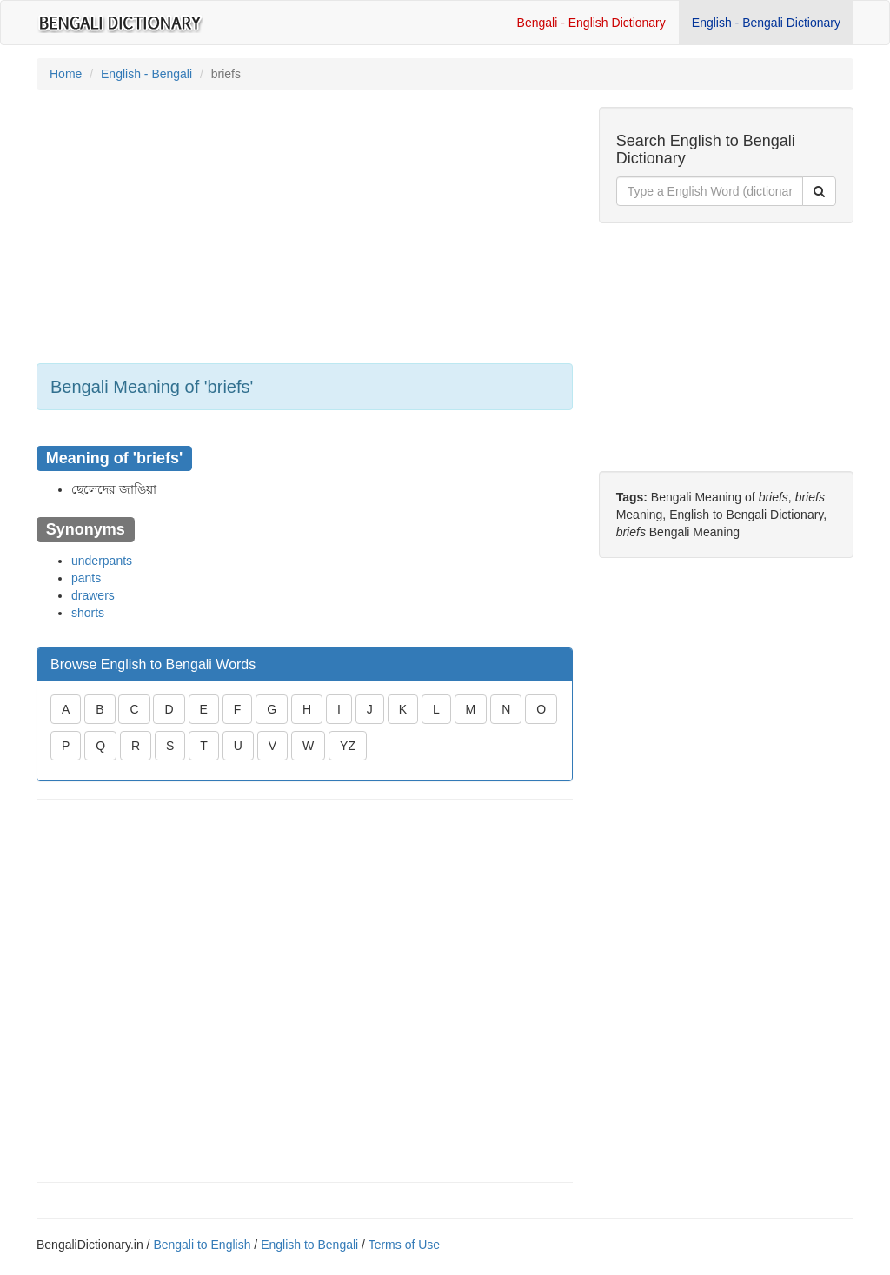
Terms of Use (404, 1245)
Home (66, 74)
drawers (93, 595)
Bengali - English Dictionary (591, 23)
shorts (87, 613)
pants (86, 578)
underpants (101, 561)
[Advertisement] (305, 228)
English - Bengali (146, 74)
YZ (347, 746)
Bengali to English (201, 1245)
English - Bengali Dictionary (766, 23)
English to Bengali (309, 1245)
